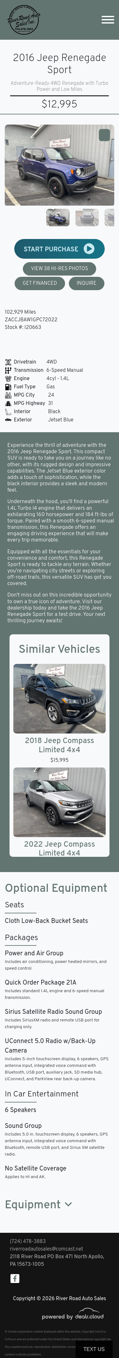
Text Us (94, 1349)
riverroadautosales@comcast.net (46, 1249)
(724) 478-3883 (28, 1242)
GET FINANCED (40, 283)
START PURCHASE (60, 248)
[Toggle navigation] (108, 20)
